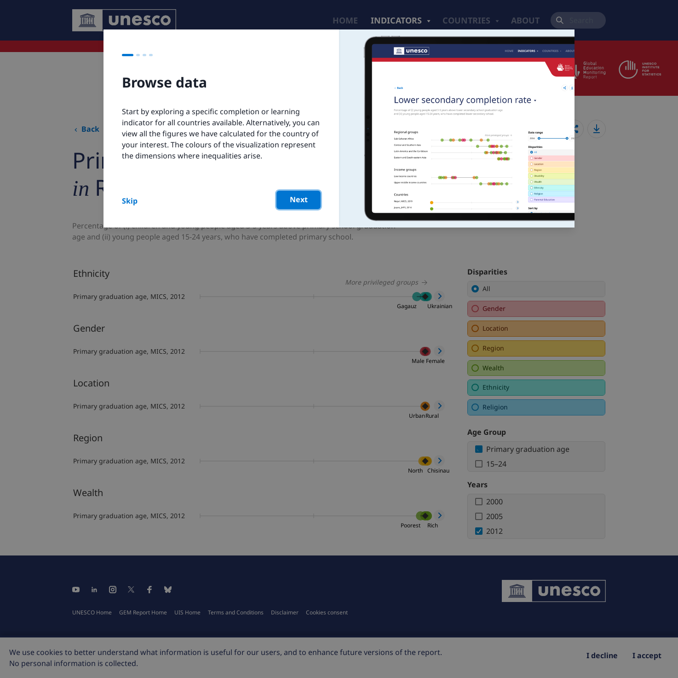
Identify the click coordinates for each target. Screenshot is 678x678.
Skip (130, 201)
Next (299, 199)
